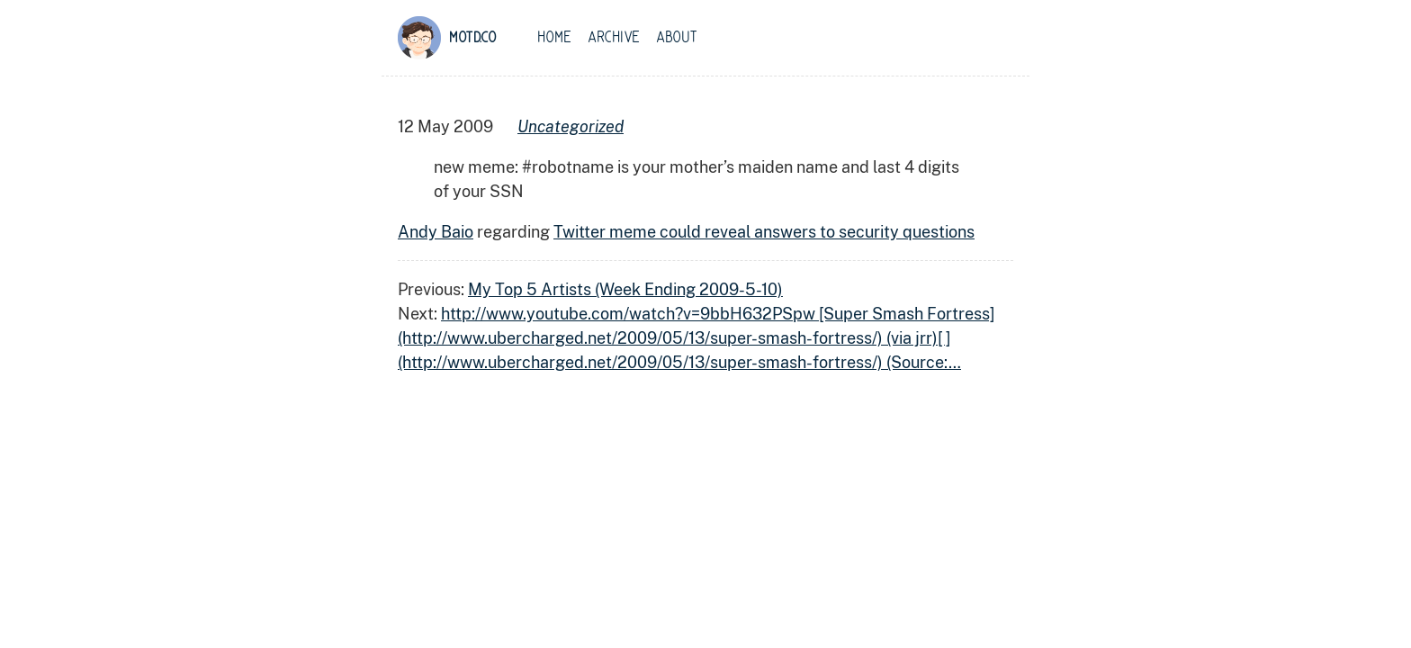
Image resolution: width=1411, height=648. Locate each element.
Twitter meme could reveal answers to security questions (764, 231)
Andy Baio (435, 231)
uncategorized (570, 126)
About (676, 38)
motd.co (473, 38)
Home (554, 38)
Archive (614, 38)
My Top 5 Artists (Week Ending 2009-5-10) (625, 289)
